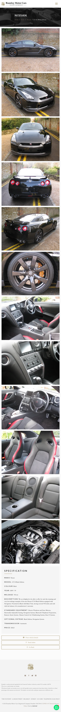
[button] (56, 707)
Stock (22, 20)
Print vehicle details (30, 638)
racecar (34, 706)
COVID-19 (45, 704)
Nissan (29, 20)
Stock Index (30, 642)
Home (17, 20)
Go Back (30, 647)
